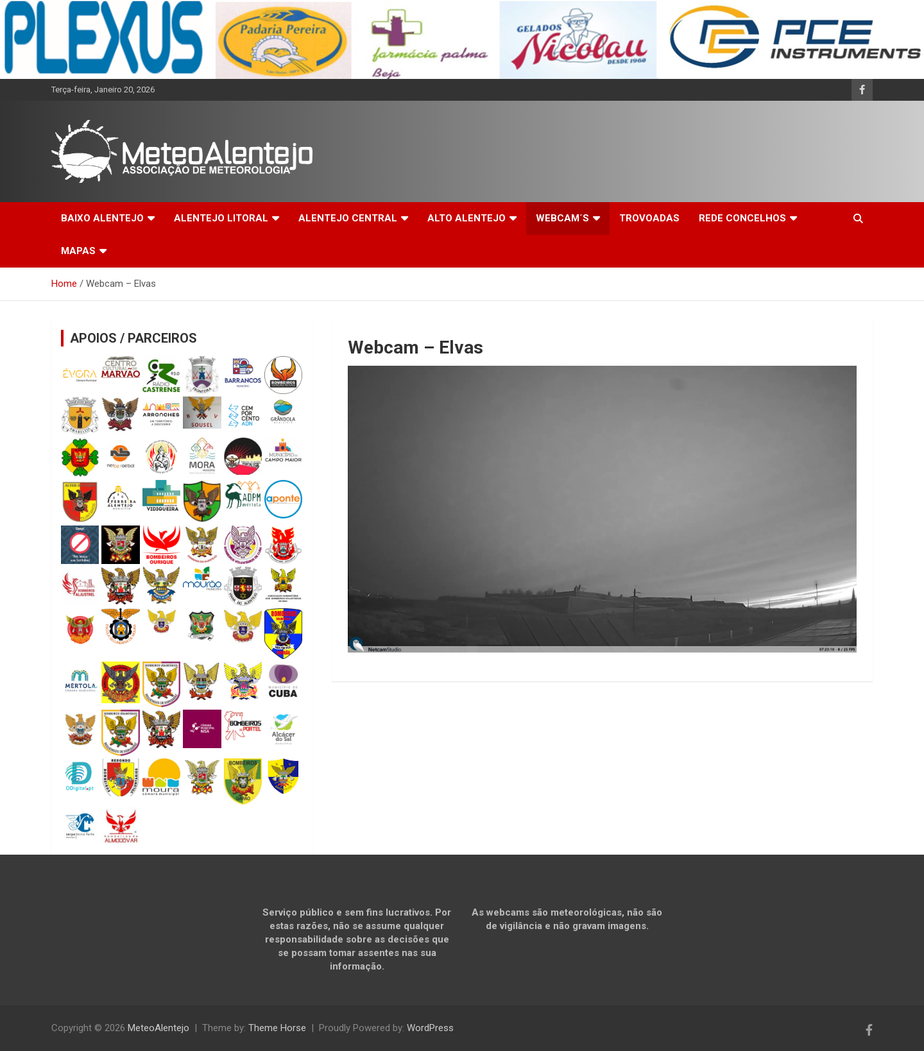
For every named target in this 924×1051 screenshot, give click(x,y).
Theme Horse (277, 1028)
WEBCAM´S (562, 218)
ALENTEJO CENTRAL (347, 218)
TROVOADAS (649, 218)
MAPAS (78, 251)
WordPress (430, 1028)
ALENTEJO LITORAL (221, 218)
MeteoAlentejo (158, 1028)
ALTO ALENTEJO (466, 218)
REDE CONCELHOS (742, 218)
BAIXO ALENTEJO (102, 218)
